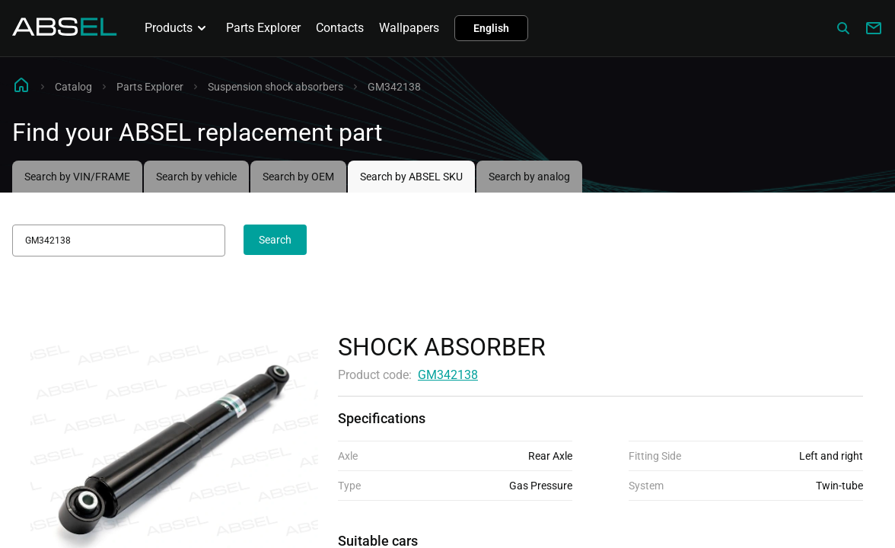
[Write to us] (874, 28)
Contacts (340, 28)
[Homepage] (64, 31)
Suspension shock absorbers (275, 87)
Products (178, 28)
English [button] (491, 28)
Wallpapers (409, 28)
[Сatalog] (843, 28)
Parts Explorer (263, 28)
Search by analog (529, 176)
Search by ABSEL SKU (411, 176)
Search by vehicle (196, 176)
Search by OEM (298, 176)
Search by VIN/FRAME (77, 176)
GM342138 (448, 375)
